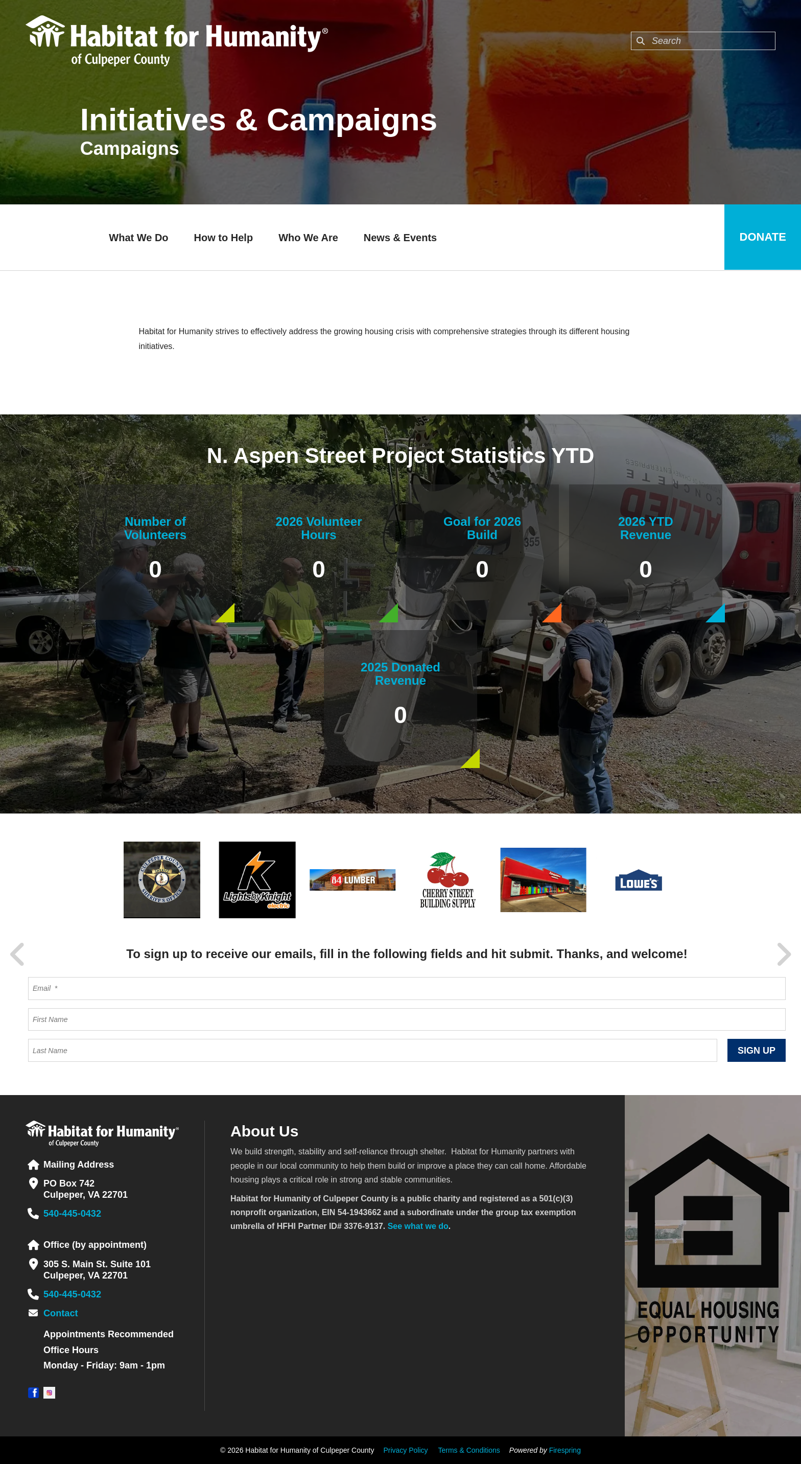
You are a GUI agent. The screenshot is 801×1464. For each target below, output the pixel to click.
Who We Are (308, 237)
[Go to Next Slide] (783, 954)
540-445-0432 (72, 1214)
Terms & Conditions (469, 1450)
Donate (762, 237)
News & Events (399, 237)
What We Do (138, 237)
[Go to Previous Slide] (18, 954)
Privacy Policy (405, 1450)
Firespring (565, 1450)
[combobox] (703, 41)
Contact (60, 1313)
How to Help (223, 237)
